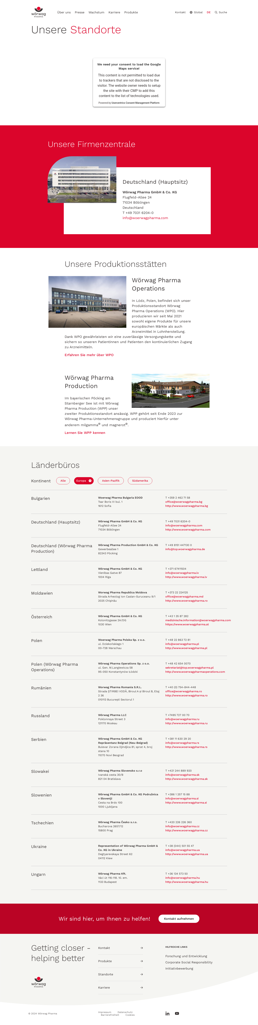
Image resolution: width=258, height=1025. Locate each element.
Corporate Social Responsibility (188, 962)
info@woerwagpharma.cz (182, 826)
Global (196, 12)
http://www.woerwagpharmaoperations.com (195, 671)
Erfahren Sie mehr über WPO (89, 355)
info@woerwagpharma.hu (182, 877)
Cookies (130, 1015)
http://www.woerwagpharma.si (186, 802)
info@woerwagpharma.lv (182, 572)
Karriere (114, 12)
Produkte (131, 12)
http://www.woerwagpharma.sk (186, 779)
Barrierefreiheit (110, 1015)
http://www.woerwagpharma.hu (186, 882)
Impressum (104, 1012)
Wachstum (96, 12)
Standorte (120, 974)
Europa (81, 480)
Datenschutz (125, 1012)
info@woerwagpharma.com (145, 218)
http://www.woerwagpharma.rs (186, 747)
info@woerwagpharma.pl (182, 644)
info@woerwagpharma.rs (182, 742)
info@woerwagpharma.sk (182, 774)
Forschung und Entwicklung (186, 956)
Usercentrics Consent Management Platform (136, 102)
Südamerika (140, 480)
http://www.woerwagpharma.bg (186, 506)
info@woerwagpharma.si (182, 798)
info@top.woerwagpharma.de (185, 549)
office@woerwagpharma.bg (183, 501)
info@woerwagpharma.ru (182, 719)
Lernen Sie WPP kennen (85, 433)
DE (209, 12)
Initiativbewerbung (179, 968)
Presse (79, 12)
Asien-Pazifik (110, 480)
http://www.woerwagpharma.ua (186, 854)
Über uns (64, 12)
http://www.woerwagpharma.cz (186, 830)
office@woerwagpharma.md (184, 596)
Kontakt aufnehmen (179, 918)
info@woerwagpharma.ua (182, 850)
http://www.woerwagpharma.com (188, 529)
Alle (63, 480)
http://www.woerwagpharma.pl (186, 648)
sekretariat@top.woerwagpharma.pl (189, 667)
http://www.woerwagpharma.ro (186, 600)
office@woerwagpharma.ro (183, 691)
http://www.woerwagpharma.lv (186, 577)
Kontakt (180, 12)
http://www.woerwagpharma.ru (186, 723)
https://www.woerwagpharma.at (187, 624)
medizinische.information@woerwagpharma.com (198, 620)
